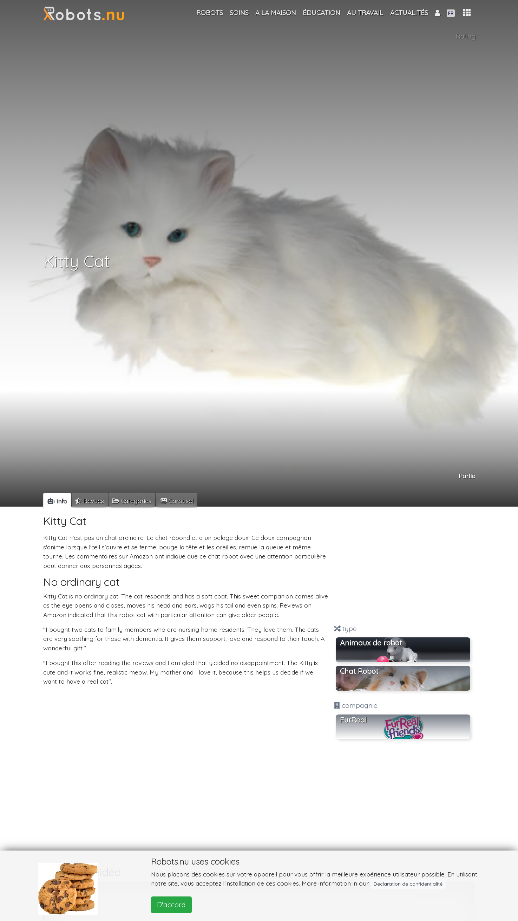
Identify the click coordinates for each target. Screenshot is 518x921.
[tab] (57, 500)
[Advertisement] (403, 566)
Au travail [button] (365, 12)
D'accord (171, 904)
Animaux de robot (371, 642)
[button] (466, 13)
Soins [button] (239, 12)
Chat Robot (359, 671)
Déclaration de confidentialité (408, 884)
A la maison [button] (275, 12)
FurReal (353, 719)
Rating (466, 36)
